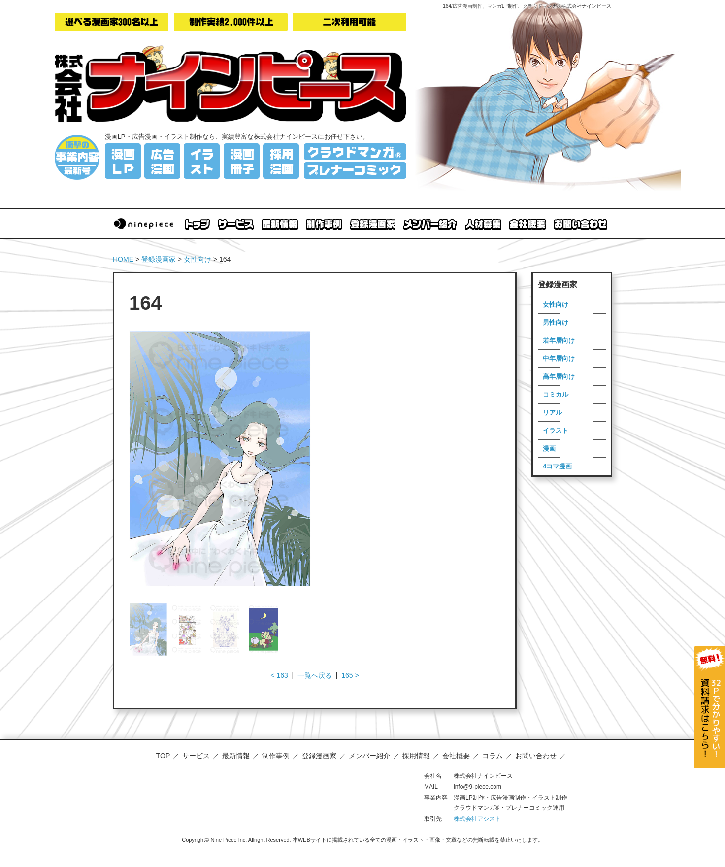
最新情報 (236, 756)
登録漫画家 (158, 259)
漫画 (549, 448)
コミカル (555, 394)
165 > (350, 675)
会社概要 (456, 756)
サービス (196, 756)
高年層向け (559, 376)
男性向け (555, 322)
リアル (552, 412)
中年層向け (559, 358)
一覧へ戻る (314, 675)
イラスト (555, 430)
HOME (123, 259)
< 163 (279, 675)
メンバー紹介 (369, 756)
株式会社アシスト (477, 818)
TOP (163, 756)
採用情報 (416, 756)
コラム (492, 756)
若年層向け (559, 340)
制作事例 (276, 756)
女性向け (197, 259)
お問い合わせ (536, 756)
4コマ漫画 (557, 466)
